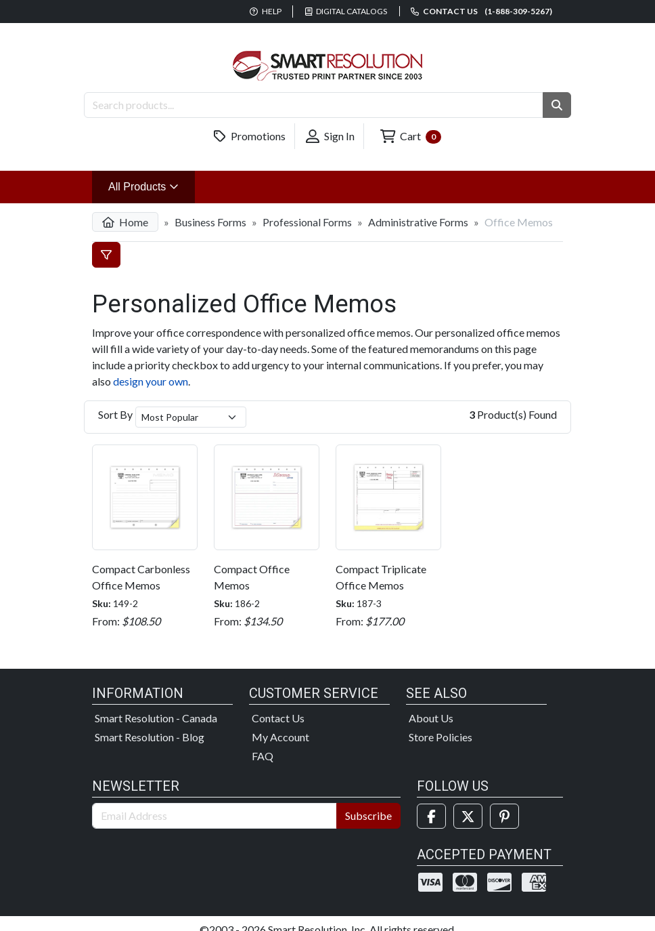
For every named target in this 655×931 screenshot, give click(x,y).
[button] (557, 105)
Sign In (330, 136)
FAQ (262, 755)
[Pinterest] (504, 816)
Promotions (250, 136)
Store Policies (440, 736)
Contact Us (278, 717)
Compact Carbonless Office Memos (141, 577)
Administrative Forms (418, 221)
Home (125, 221)
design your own (150, 381)
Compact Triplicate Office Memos (381, 577)
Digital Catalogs (346, 11)
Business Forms (210, 221)
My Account (280, 736)
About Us (431, 717)
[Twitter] (467, 816)
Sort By (115, 414)
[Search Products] (313, 105)
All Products (151, 185)
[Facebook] (431, 816)
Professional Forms (307, 221)
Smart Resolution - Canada (156, 717)
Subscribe (368, 815)
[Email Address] (214, 816)
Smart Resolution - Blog (149, 736)
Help (265, 11)
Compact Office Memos (252, 577)
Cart (410, 136)
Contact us (481, 11)
